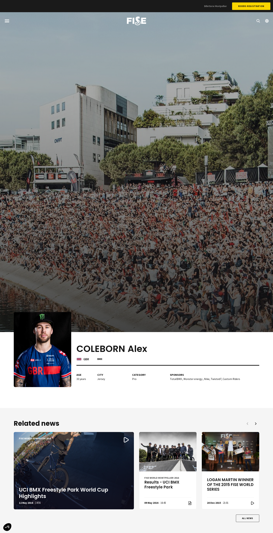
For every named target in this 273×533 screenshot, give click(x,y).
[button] (255, 423)
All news (247, 518)
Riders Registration (251, 6)
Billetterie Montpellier (215, 6)
